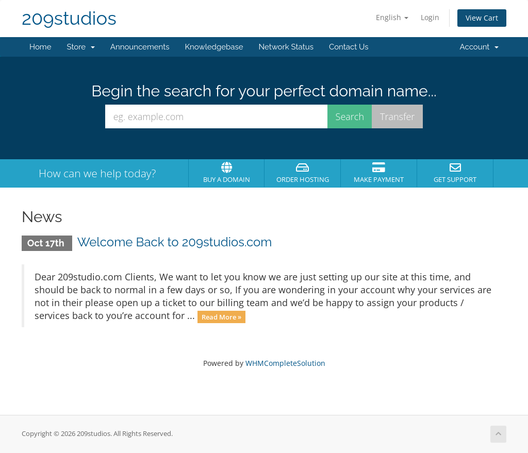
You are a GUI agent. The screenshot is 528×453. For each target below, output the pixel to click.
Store (80, 47)
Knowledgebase (214, 47)
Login (430, 17)
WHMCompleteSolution (285, 363)
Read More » (221, 316)
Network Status (285, 47)
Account (479, 47)
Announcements (140, 47)
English (392, 17)
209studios (69, 18)
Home (40, 47)
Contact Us (349, 47)
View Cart (482, 18)
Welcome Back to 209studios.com (174, 241)
